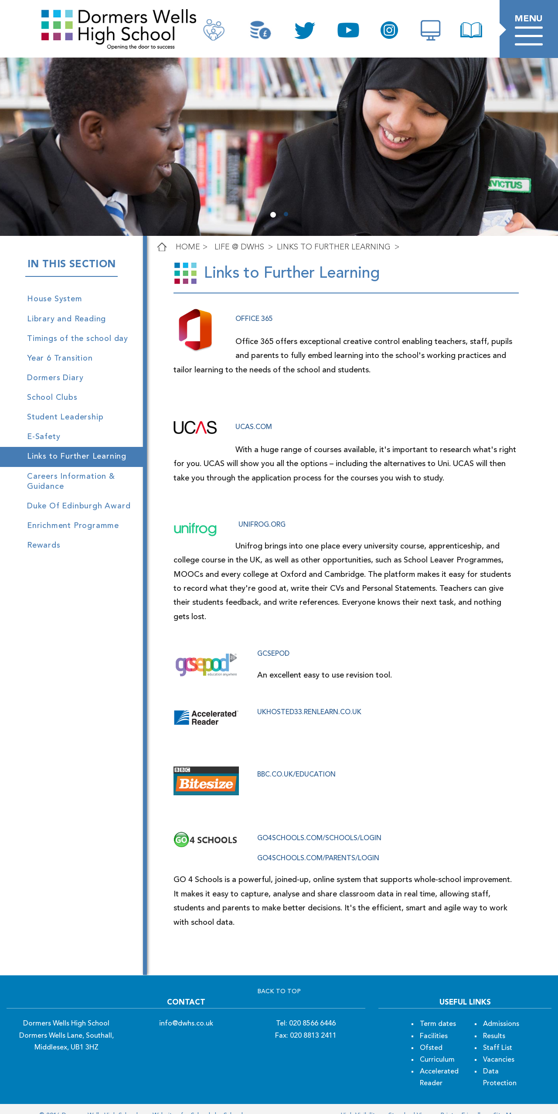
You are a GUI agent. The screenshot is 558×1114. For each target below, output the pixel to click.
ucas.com (253, 427)
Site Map (505, 1101)
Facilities (434, 1022)
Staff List (497, 1033)
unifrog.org (262, 524)
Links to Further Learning (334, 247)
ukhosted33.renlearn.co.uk (309, 698)
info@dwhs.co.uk (186, 1009)
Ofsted (431, 1033)
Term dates (438, 1010)
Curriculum (437, 1045)
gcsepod (273, 640)
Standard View (408, 1101)
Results (494, 1022)
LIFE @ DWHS (239, 247)
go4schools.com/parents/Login (318, 844)
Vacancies (498, 1045)
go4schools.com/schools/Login (319, 824)
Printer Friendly (461, 1101)
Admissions (501, 1010)
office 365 (254, 319)
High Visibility (359, 1101)
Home (188, 247)
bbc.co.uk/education (296, 760)
